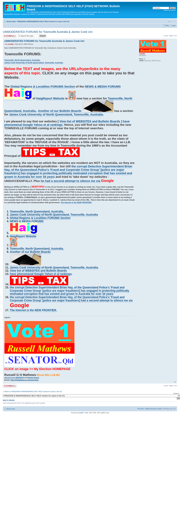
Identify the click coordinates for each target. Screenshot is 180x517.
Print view (169, 21)
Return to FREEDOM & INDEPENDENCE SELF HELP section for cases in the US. (33, 391)
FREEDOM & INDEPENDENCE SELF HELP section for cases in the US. (43, 21)
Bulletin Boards (33, 377)
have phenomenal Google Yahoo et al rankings (41, 273)
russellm (11, 44)
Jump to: (176, 393)
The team (140, 409)
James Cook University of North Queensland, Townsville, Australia (33, 63)
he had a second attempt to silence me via (71, 181)
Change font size (174, 21)
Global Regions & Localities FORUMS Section (42, 86)
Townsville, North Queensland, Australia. (22, 60)
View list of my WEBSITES (14, 377)
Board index (11, 21)
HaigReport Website (50, 98)
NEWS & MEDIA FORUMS (103, 86)
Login (174, 25)
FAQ (167, 25)
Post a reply (10, 36)
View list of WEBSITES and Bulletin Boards (89, 121)
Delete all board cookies (153, 409)
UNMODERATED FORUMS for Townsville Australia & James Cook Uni (47, 31)
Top (175, 382)
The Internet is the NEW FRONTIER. (76, 202)
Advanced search (170, 10)
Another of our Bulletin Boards (59, 110)
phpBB (81, 413)
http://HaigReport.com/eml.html (24, 380)
